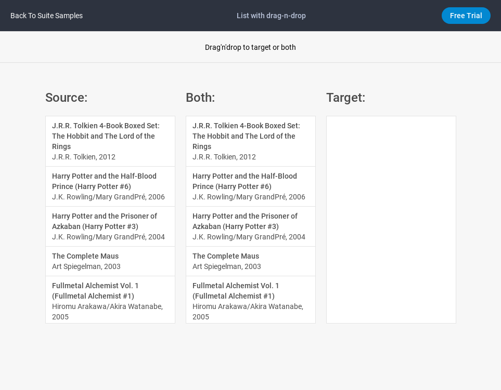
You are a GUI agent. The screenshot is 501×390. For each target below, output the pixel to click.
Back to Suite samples (46, 15)
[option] (110, 141)
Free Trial (466, 15)
